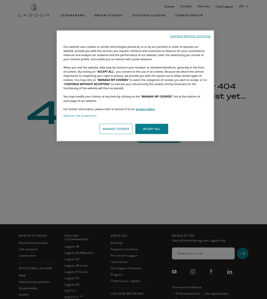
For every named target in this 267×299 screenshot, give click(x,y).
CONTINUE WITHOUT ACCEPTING (190, 36)
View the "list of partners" (80, 115)
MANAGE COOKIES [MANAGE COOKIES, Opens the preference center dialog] (116, 129)
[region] (135, 86)
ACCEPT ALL (151, 129)
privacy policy (145, 109)
